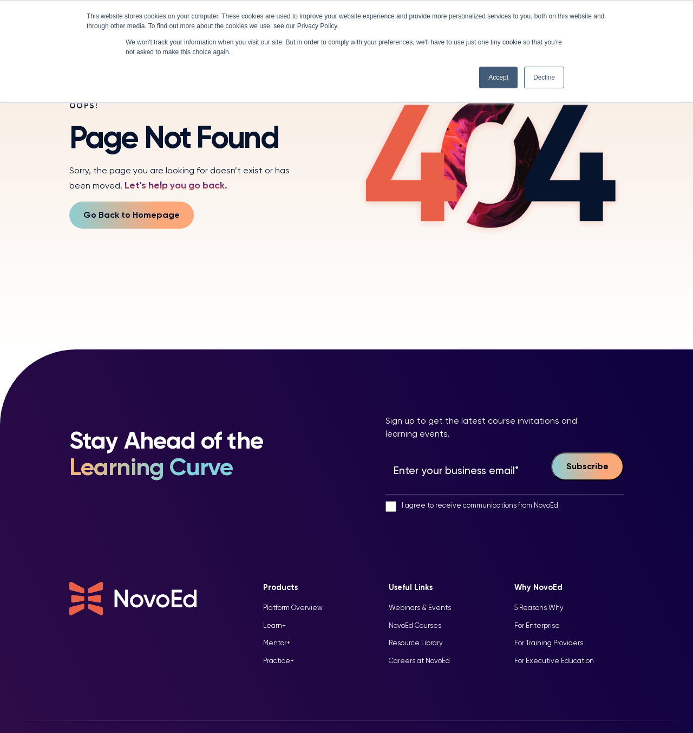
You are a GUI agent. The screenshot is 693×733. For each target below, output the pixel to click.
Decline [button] (544, 77)
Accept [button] (498, 77)
